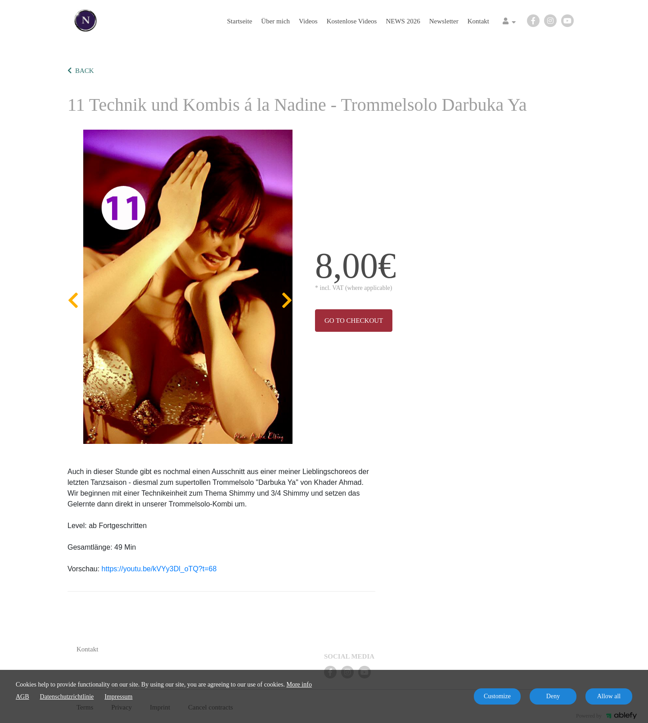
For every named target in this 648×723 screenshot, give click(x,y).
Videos (308, 21)
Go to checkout (353, 320)
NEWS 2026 (403, 21)
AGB (22, 696)
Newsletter (444, 21)
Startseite (239, 21)
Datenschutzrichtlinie (67, 696)
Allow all (609, 696)
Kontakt (478, 21)
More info (299, 684)
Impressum (118, 696)
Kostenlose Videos (352, 21)
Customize (497, 696)
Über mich (275, 21)
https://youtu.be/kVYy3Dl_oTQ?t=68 (159, 569)
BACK (81, 70)
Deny (553, 696)
